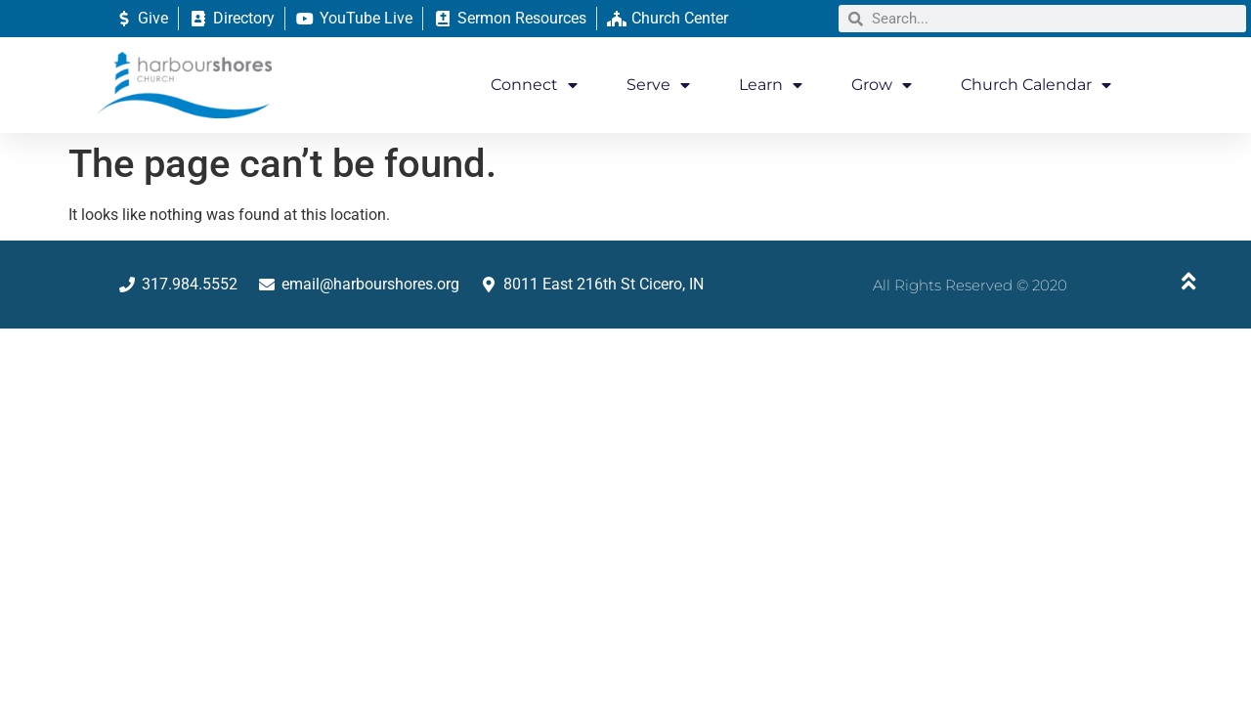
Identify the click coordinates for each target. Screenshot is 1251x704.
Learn (770, 85)
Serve (658, 85)
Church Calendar (1036, 85)
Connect (534, 85)
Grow (881, 85)
